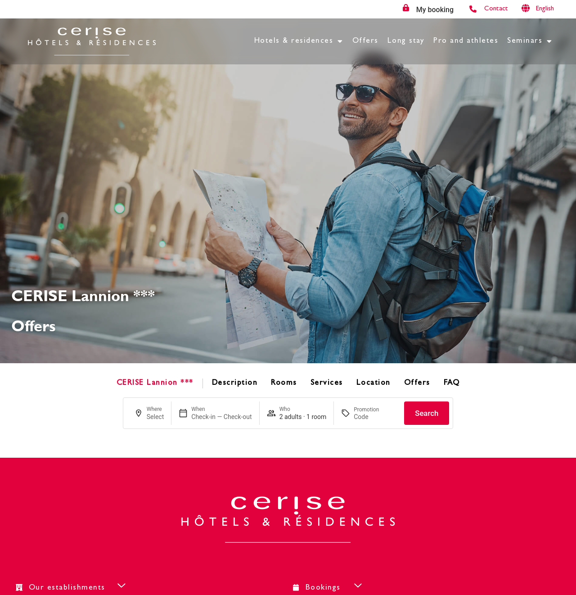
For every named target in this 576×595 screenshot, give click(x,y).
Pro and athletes (465, 41)
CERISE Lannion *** (155, 383)
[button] (138, 587)
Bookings (323, 588)
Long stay (406, 41)
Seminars (530, 41)
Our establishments (67, 588)
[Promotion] (375, 416)
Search (426, 413)
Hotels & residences (298, 41)
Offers (365, 41)
